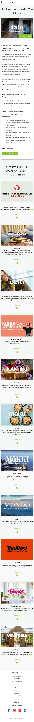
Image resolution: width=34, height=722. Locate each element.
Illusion (13, 2)
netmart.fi (17, 678)
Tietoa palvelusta (17, 705)
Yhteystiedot (17, 696)
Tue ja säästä (10, 153)
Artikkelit (17, 693)
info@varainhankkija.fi (17, 676)
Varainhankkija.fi (17, 690)
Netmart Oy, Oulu (17, 681)
